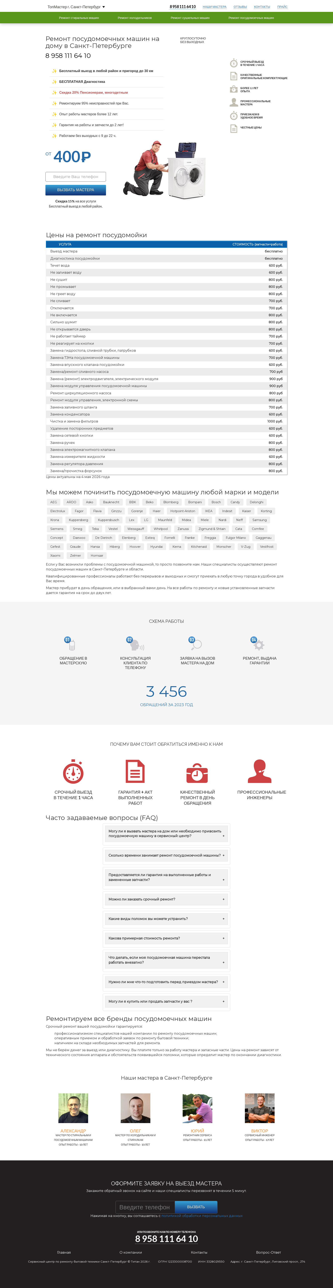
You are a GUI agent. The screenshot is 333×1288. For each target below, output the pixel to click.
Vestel (113, 529)
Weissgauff (135, 529)
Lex (131, 520)
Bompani (195, 502)
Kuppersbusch (108, 520)
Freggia (210, 538)
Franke (190, 538)
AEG (53, 502)
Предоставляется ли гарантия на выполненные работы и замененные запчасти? (166, 877)
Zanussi (183, 529)
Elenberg (128, 538)
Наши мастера (214, 6)
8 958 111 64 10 (183, 6)
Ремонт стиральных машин (79, 18)
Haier (157, 511)
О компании (131, 1252)
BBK (132, 502)
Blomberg (170, 502)
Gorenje (137, 511)
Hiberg (115, 547)
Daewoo (79, 538)
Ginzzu (116, 511)
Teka (95, 529)
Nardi (222, 520)
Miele (205, 520)
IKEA (208, 511)
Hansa (95, 547)
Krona (54, 520)
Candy (235, 502)
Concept (56, 538)
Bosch (216, 502)
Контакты (199, 1252)
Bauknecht (111, 502)
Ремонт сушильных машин (190, 18)
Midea (186, 520)
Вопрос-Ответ (268, 1252)
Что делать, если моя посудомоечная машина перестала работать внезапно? (166, 960)
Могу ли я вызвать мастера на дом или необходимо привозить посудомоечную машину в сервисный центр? (166, 834)
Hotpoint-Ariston (182, 511)
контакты (262, 6)
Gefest (55, 547)
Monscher (223, 547)
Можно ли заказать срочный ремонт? (166, 899)
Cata (238, 529)
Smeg (77, 529)
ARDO (71, 502)
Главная (64, 1252)
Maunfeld (165, 520)
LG (146, 520)
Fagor (79, 511)
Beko (150, 502)
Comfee (258, 529)
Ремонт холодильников (135, 18)
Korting (266, 511)
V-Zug (245, 547)
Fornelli (169, 538)
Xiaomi (55, 556)
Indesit (227, 511)
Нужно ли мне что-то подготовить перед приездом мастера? (166, 982)
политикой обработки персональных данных (202, 1216)
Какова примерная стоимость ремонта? (166, 938)
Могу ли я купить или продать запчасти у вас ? (166, 1001)
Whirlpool (161, 529)
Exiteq (150, 538)
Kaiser (246, 511)
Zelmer (75, 556)
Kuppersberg (78, 520)
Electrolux (57, 511)
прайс (282, 6)
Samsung (260, 520)
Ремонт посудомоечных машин (251, 18)
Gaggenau (263, 538)
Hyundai (156, 547)
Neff (239, 520)
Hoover (135, 547)
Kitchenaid (199, 547)
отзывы (240, 6)
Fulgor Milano (236, 538)
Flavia (97, 511)
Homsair (97, 556)
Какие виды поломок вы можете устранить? (166, 919)
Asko (89, 502)
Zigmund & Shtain (212, 529)
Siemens (56, 529)
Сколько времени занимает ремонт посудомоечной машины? (166, 855)
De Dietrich (103, 538)
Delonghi (256, 502)
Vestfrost (267, 547)
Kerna (176, 547)
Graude (75, 547)
